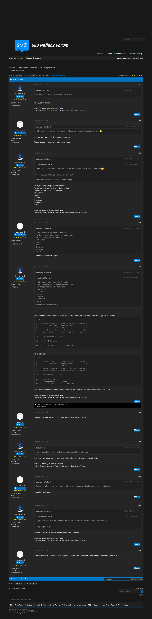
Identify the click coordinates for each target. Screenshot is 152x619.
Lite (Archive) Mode (65, 605)
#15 (140, 266)
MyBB (18, 611)
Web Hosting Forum (46, 68)
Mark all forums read (79, 605)
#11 (140, 84)
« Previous (19, 75)
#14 (140, 222)
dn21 (38, 406)
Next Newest (25, 579)
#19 (140, 505)
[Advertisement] (76, 18)
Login (28, 58)
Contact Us (28, 605)
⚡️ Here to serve (48, 109)
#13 (140, 153)
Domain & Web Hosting (30, 68)
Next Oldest (15, 579)
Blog (11, 605)
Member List (119, 54)
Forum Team (19, 605)
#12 (140, 121)
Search (108, 54)
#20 (140, 550)
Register (37, 58)
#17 (140, 442)
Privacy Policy (105, 605)
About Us (125, 605)
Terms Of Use (115, 605)
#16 (140, 413)
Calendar (131, 54)
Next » (35, 75)
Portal (99, 54)
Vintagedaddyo (21, 613)
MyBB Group (33, 611)
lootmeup (19, 130)
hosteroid (19, 94)
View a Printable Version (18, 588)
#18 (140, 476)
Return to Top (53, 605)
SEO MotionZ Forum (15, 68)
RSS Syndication (93, 605)
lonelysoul (19, 560)
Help (139, 54)
